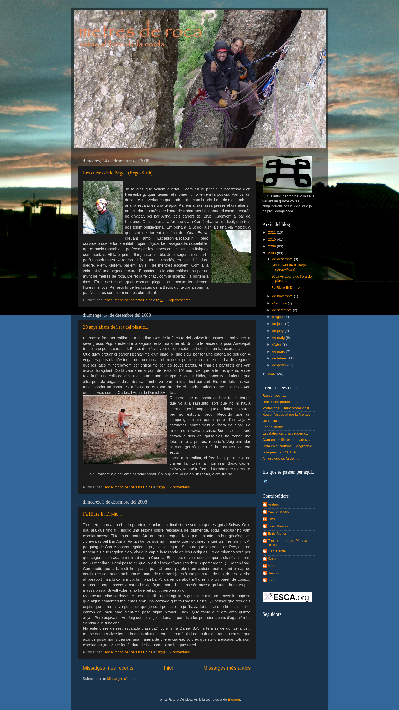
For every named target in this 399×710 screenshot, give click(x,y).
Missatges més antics (227, 668)
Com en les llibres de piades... (286, 440)
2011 (272, 232)
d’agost (278, 317)
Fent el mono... (274, 427)
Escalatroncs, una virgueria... (285, 433)
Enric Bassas (278, 526)
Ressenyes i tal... (276, 396)
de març (279, 351)
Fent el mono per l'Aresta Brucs (287, 543)
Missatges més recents (108, 668)
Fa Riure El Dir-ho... (102, 514)
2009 (272, 246)
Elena (272, 519)
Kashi (272, 558)
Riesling (274, 573)
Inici (168, 668)
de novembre (283, 296)
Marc (272, 566)
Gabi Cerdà (277, 551)
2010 (272, 239)
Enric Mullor (277, 534)
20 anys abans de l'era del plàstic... (115, 327)
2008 (272, 253)
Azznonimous (278, 511)
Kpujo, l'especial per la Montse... (288, 414)
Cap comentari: (180, 300)
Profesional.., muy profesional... (287, 408)
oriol (271, 580)
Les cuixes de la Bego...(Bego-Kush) (118, 173)
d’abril (277, 344)
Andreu (273, 504)
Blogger (234, 699)
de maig (279, 338)
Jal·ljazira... (271, 421)
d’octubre (280, 303)
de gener (279, 365)
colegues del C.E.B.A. (280, 452)
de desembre (283, 259)
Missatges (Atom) (121, 679)
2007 (272, 374)
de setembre (282, 310)
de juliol (278, 324)
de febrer (280, 358)
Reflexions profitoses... (281, 402)
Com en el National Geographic (287, 446)
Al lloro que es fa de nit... (282, 458)
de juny (278, 331)
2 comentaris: (180, 487)
